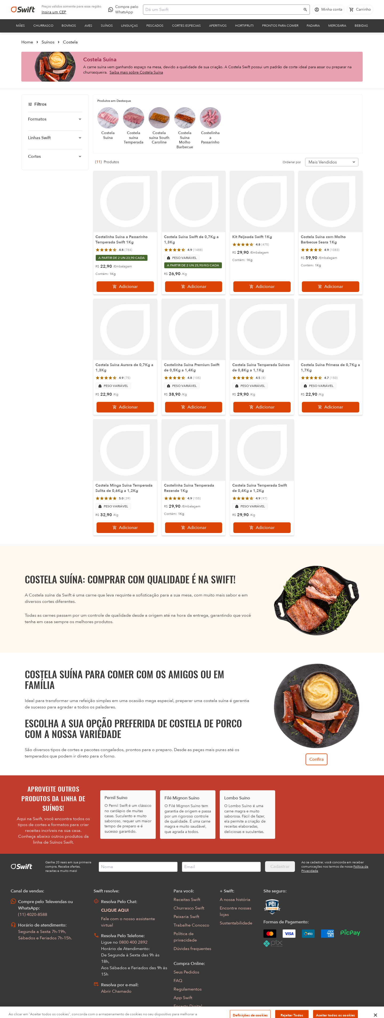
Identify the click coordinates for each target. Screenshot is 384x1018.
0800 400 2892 (133, 942)
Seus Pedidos (186, 972)
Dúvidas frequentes (192, 949)
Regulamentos (188, 989)
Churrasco (43, 25)
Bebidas (361, 25)
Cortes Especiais (186, 25)
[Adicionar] (125, 286)
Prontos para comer (280, 25)
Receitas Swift (187, 900)
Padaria (313, 25)
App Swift (183, 998)
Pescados (154, 25)
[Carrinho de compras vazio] (360, 10)
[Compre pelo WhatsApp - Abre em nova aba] (124, 9)
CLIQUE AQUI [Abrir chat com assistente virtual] (115, 910)
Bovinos (69, 25)
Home (27, 42)
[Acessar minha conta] (328, 10)
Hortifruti (244, 25)
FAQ (178, 981)
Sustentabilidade (236, 923)
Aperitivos (218, 25)
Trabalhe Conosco (191, 925)
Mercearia (337, 25)
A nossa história (235, 900)
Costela (70, 42)
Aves (88, 25)
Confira (316, 759)
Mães (20, 25)
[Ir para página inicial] (23, 9)
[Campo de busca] (223, 9)
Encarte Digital (188, 1006)
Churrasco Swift (189, 908)
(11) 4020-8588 (32, 914)
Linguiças (129, 25)
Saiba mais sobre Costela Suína (136, 72)
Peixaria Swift (186, 917)
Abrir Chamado (116, 991)
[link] (54, 12)
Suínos (107, 25)
